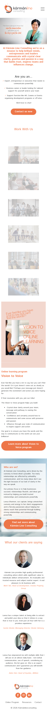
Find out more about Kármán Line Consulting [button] (23, 524)
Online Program (12, 702)
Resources (26, 702)
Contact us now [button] (23, 111)
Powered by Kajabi (23, 714)
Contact (38, 702)
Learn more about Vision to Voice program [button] (23, 445)
